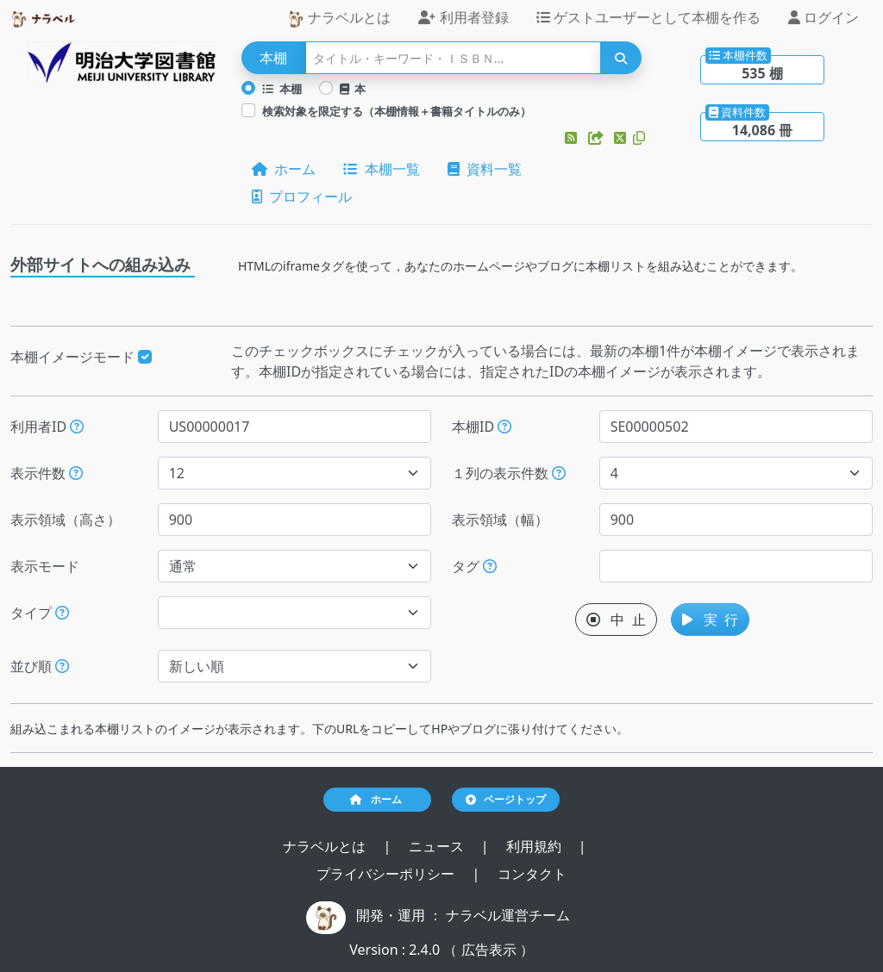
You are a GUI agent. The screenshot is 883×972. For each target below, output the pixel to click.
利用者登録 (463, 17)
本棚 (282, 89)
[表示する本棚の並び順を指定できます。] (62, 666)
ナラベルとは (339, 18)
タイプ (39, 612)
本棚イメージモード (81, 356)
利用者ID (47, 426)
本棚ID (481, 426)
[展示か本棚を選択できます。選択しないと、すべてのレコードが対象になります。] (62, 613)
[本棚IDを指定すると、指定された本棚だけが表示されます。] (504, 426)
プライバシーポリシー (387, 873)
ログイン (823, 17)
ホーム (284, 168)
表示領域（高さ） (65, 519)
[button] (572, 137)
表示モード (44, 566)
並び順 (39, 666)
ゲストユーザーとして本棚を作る (648, 17)
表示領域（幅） (500, 519)
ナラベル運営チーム (508, 915)
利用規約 (535, 846)
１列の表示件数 (509, 473)
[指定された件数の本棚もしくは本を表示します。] (76, 473)
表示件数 (46, 473)
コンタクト (532, 873)
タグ (474, 566)
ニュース (438, 846)
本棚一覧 (381, 168)
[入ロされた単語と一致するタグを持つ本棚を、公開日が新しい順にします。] (490, 566)
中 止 (616, 619)
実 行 (710, 619)
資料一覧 (485, 168)
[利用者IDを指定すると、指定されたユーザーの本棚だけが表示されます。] (77, 426)
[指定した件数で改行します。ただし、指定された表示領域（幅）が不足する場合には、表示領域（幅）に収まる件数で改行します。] (559, 473)
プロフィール (302, 196)
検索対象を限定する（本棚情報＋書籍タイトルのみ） (396, 111)
